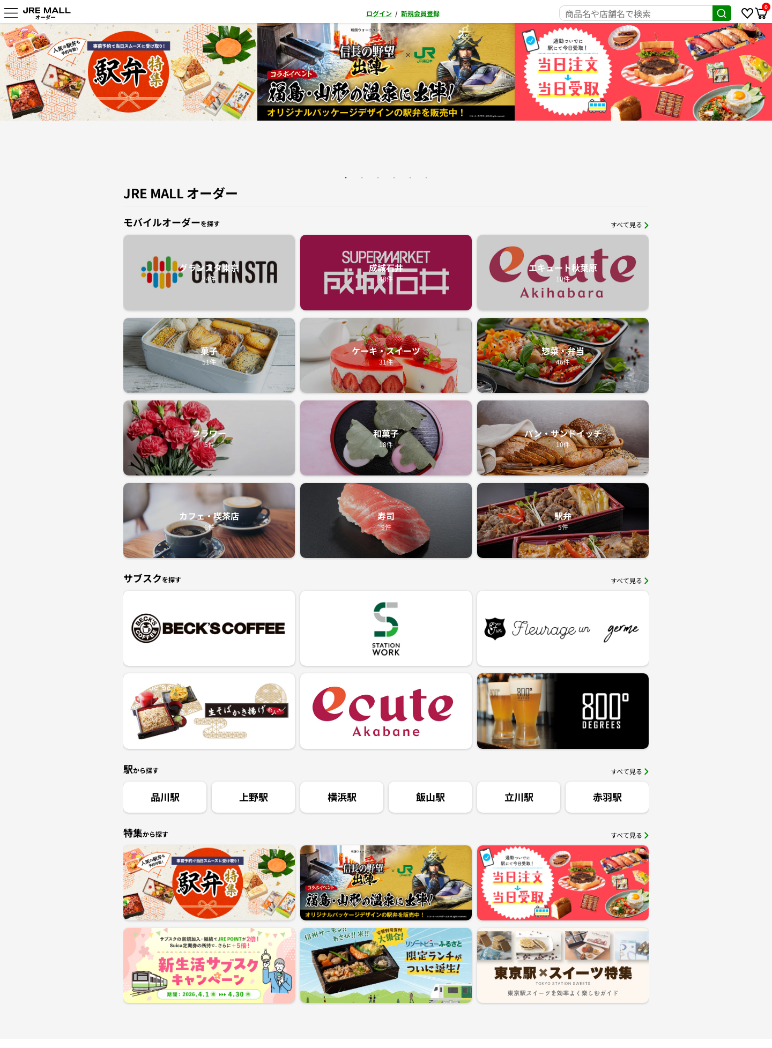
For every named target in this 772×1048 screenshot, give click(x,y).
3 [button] (378, 177)
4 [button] (394, 177)
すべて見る (630, 224)
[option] (386, 72)
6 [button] (426, 177)
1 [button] (345, 177)
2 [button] (362, 177)
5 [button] (410, 177)
